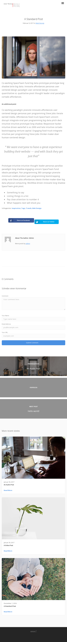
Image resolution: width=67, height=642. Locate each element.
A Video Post (8, 545)
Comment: (5, 296)
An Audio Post (9, 485)
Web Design (40, 23)
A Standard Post (10, 606)
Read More (8, 490)
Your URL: (5, 332)
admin (28, 243)
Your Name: (5, 315)
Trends (28, 208)
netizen (33, 631)
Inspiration (16, 208)
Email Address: (6, 324)
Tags (23, 208)
